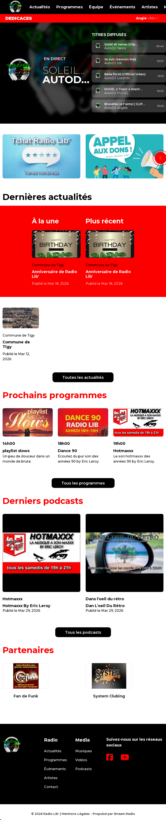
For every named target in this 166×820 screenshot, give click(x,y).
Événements (122, 7)
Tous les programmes (83, 483)
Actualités (39, 7)
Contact (51, 787)
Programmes (69, 7)
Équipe (96, 7)
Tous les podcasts (83, 632)
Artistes (150, 7)
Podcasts (83, 769)
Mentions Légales (76, 814)
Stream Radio (124, 814)
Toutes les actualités (83, 377)
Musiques (83, 751)
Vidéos (81, 760)
